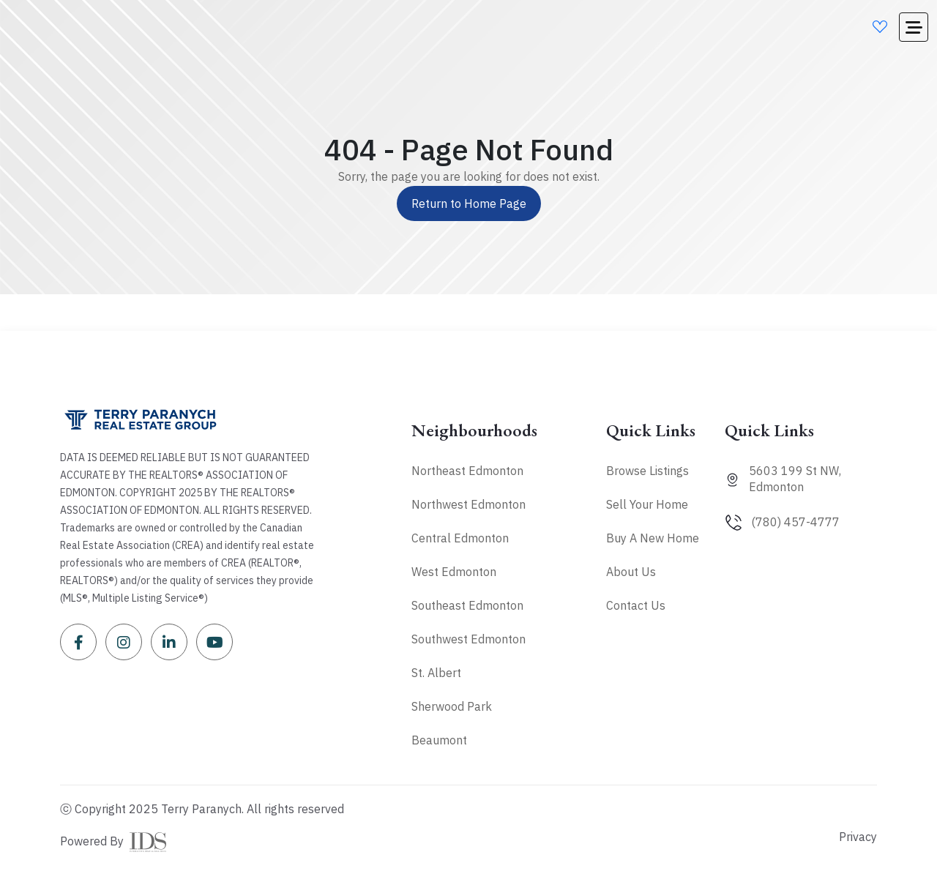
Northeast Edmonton (467, 470)
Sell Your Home (647, 504)
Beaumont (439, 740)
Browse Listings (647, 470)
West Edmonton (453, 571)
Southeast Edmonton (467, 605)
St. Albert (436, 672)
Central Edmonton (460, 538)
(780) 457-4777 (795, 522)
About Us (631, 571)
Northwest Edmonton (468, 504)
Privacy (858, 836)
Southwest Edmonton (468, 639)
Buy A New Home (652, 538)
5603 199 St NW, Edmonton (795, 478)
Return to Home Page (468, 203)
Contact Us (635, 605)
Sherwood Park (451, 706)
